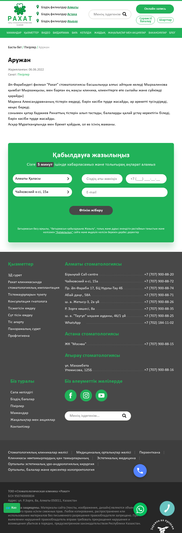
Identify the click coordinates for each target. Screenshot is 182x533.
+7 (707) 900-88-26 (159, 302)
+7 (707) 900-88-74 (159, 288)
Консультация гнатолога (27, 301)
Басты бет (15, 47)
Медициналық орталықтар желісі (103, 452)
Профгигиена (19, 336)
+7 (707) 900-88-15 (159, 344)
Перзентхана (149, 452)
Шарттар (165, 20)
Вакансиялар (158, 32)
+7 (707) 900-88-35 (159, 309)
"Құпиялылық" (64, 232)
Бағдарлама (61, 32)
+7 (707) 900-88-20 (159, 274)
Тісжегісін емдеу (21, 308)
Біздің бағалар (22, 399)
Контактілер (20, 427)
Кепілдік (85, 32)
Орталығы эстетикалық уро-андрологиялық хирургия (51, 464)
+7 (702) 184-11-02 (159, 323)
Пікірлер (30, 47)
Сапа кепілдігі (21, 392)
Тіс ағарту (16, 322)
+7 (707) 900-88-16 (159, 370)
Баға (74, 32)
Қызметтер (31, 32)
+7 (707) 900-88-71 (159, 295)
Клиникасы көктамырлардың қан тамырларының (48, 458)
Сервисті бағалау (146, 20)
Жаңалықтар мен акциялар (127, 32)
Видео (45, 32)
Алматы (72, 7)
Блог (172, 32)
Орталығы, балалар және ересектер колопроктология (51, 470)
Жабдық (99, 32)
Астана (72, 14)
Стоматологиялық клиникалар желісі (38, 452)
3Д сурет (15, 275)
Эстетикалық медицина (116, 458)
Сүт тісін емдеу (20, 315)
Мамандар (14, 32)
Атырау (72, 21)
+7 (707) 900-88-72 (159, 281)
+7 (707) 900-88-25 (159, 316)
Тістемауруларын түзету (27, 295)
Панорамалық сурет (24, 329)
